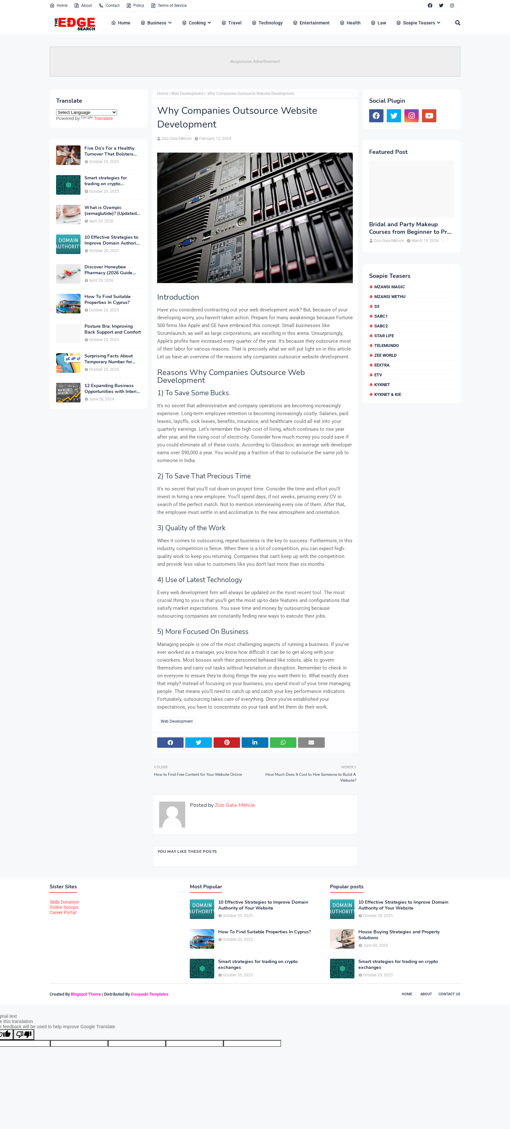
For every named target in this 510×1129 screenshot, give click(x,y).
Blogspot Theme (86, 994)
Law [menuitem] (378, 22)
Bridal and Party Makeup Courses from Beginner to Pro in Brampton (409, 228)
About (83, 5)
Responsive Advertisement (255, 61)
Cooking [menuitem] (194, 22)
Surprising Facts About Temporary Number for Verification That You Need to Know (108, 359)
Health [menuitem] (350, 22)
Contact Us (449, 994)
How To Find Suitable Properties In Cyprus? (107, 300)
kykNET (382, 384)
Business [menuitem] (153, 22)
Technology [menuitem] (267, 22)
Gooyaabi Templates (150, 994)
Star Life (384, 335)
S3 (376, 306)
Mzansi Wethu (390, 296)
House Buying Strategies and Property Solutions (399, 935)
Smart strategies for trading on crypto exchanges (105, 181)
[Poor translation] (23, 1034)
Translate (97, 118)
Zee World (385, 355)
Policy (135, 5)
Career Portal (63, 912)
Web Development (187, 93)
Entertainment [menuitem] (311, 22)
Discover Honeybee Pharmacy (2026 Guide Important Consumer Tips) (112, 270)
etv (378, 374)
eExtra (382, 365)
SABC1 (381, 316)
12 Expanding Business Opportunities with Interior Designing (112, 389)
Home (59, 5)
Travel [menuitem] (231, 22)
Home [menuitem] (120, 22)
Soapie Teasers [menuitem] (415, 22)
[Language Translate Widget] (86, 112)
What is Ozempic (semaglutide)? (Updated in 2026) (110, 211)
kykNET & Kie (387, 394)
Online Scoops (64, 907)
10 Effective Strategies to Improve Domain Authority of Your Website (112, 240)
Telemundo (386, 345)
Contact (109, 5)
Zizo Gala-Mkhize (176, 138)
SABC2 (381, 326)
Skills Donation (64, 902)
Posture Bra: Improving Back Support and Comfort (112, 329)
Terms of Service (169, 5)
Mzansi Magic (389, 286)
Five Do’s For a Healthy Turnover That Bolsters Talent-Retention (109, 151)
